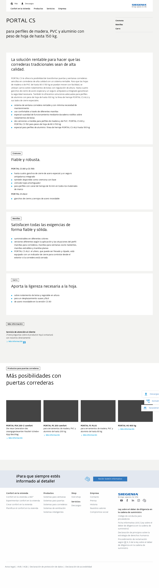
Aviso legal (10, 567)
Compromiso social (99, 512)
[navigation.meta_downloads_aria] (27, 3)
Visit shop (76, 497)
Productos (38, 9)
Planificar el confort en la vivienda (22, 508)
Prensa (93, 501)
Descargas (76, 506)
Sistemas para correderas (55, 505)
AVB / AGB (22, 567)
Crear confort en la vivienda (19, 505)
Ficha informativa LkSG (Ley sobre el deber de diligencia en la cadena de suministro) (135, 526)
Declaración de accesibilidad (78, 567)
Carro (134, 28)
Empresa (62, 9)
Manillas (134, 24)
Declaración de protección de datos (46, 567)
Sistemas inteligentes (53, 512)
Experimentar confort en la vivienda (23, 501)
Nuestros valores (98, 508)
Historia (94, 505)
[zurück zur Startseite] (139, 6)
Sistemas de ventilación (54, 508)
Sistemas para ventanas (54, 497)
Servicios (51, 9)
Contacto (94, 497)
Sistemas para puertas (53, 501)
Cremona (134, 20)
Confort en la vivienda (20, 9)
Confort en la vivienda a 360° (20, 497)
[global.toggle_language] (14, 3)
